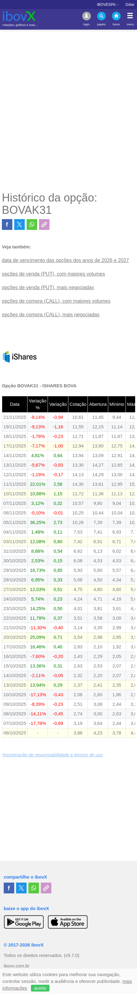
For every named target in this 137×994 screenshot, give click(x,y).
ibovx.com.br (16, 965)
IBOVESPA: (114, 4)
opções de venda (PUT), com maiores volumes (53, 274)
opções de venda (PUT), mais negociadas (48, 287)
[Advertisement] (68, 110)
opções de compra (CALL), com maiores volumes (56, 301)
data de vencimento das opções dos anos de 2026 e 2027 (65, 260)
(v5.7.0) (71, 955)
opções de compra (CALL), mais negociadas (51, 314)
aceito (40, 988)
